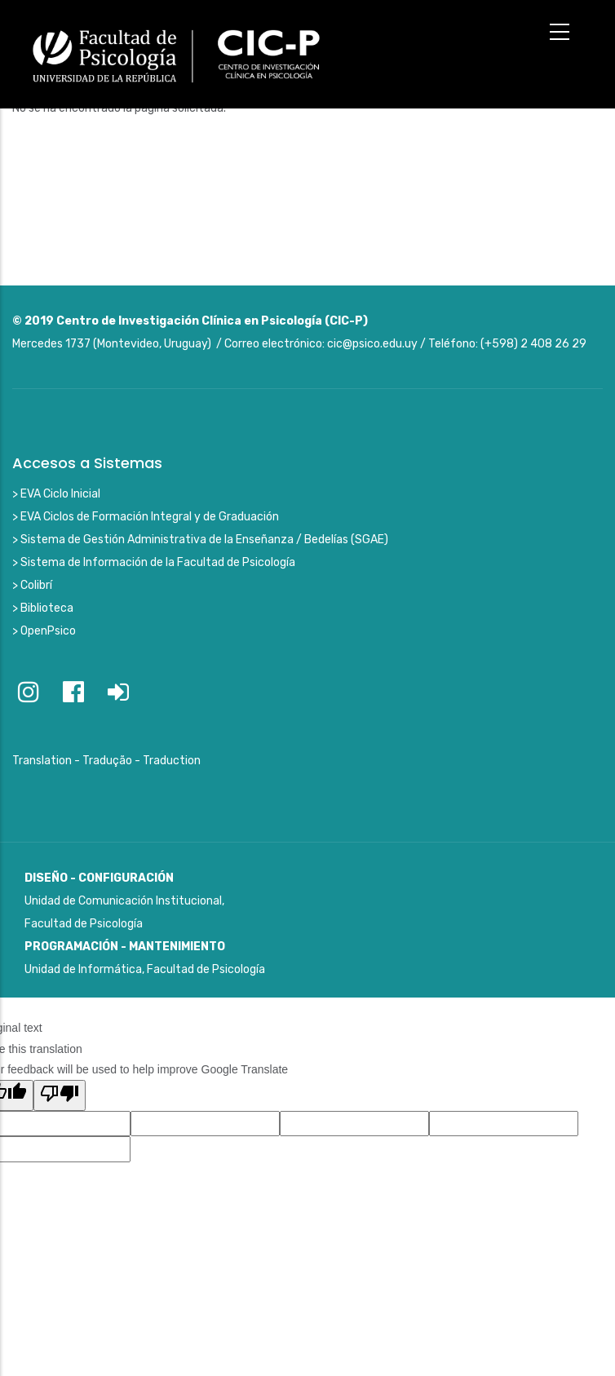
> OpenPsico (44, 631)
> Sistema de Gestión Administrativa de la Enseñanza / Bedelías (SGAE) (200, 539)
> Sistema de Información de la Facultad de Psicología (153, 562)
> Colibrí (32, 585)
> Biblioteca (42, 608)
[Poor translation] (59, 1095)
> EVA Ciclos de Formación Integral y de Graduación (145, 517)
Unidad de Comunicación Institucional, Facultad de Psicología (124, 901)
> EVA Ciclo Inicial (56, 494)
